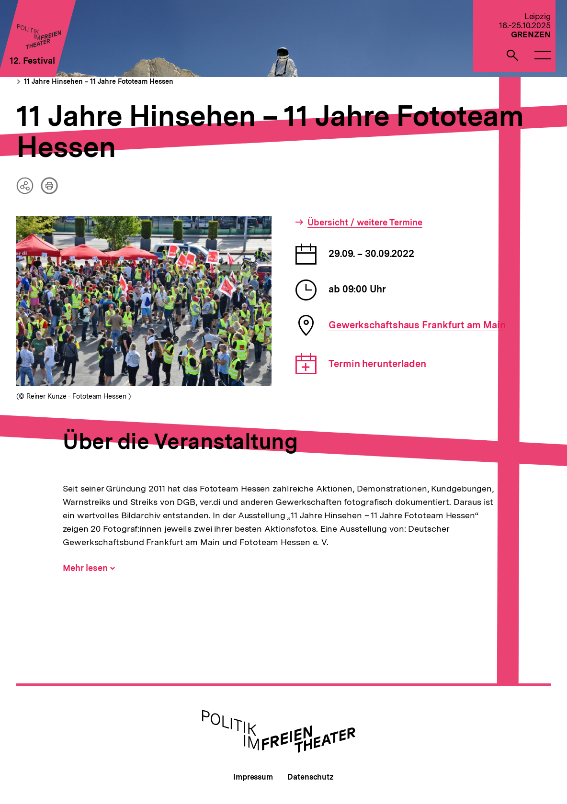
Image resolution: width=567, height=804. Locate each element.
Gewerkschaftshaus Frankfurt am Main (417, 325)
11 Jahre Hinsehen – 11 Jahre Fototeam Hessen (98, 81)
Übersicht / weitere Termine (364, 222)
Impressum (253, 777)
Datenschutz (310, 777)
